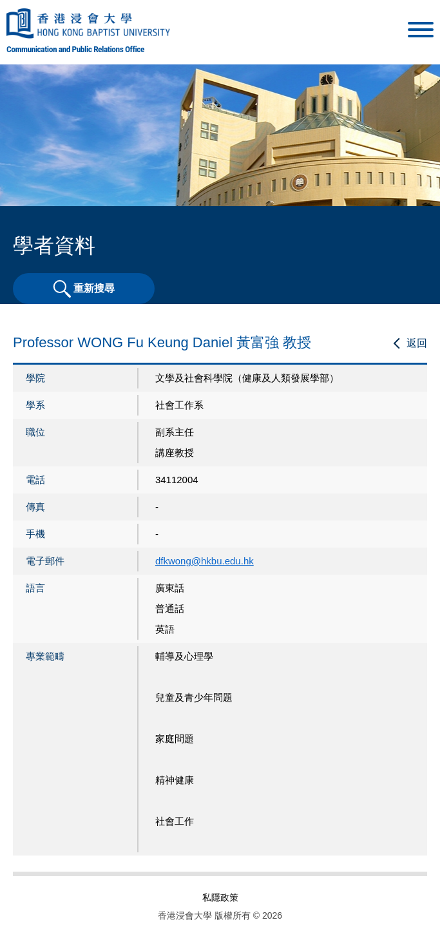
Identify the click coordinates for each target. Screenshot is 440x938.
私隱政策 (220, 897)
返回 (417, 343)
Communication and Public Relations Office (75, 49)
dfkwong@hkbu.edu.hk (204, 560)
